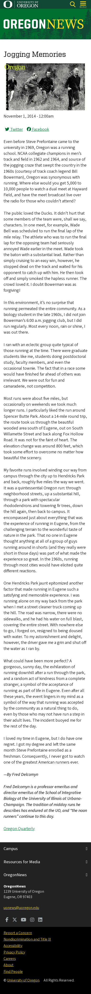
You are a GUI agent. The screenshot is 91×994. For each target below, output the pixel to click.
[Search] (73, 4)
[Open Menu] (83, 4)
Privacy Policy (14, 952)
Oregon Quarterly (19, 829)
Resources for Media (22, 862)
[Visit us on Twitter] (14, 920)
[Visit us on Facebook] (7, 920)
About (9, 965)
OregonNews (15, 875)
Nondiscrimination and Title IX (27, 939)
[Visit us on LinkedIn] (40, 920)
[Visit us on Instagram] (32, 920)
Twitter (14, 129)
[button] (45, 109)
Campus (11, 849)
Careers (10, 958)
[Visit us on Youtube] (23, 920)
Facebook (38, 129)
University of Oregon (23, 980)
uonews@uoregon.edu (21, 907)
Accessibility (13, 945)
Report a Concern (18, 933)
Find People (13, 971)
